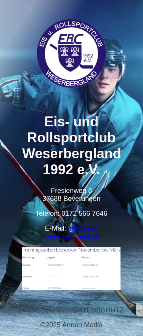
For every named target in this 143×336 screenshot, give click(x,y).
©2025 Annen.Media (71, 325)
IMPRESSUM (40, 310)
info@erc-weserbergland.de (71, 232)
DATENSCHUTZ (98, 310)
